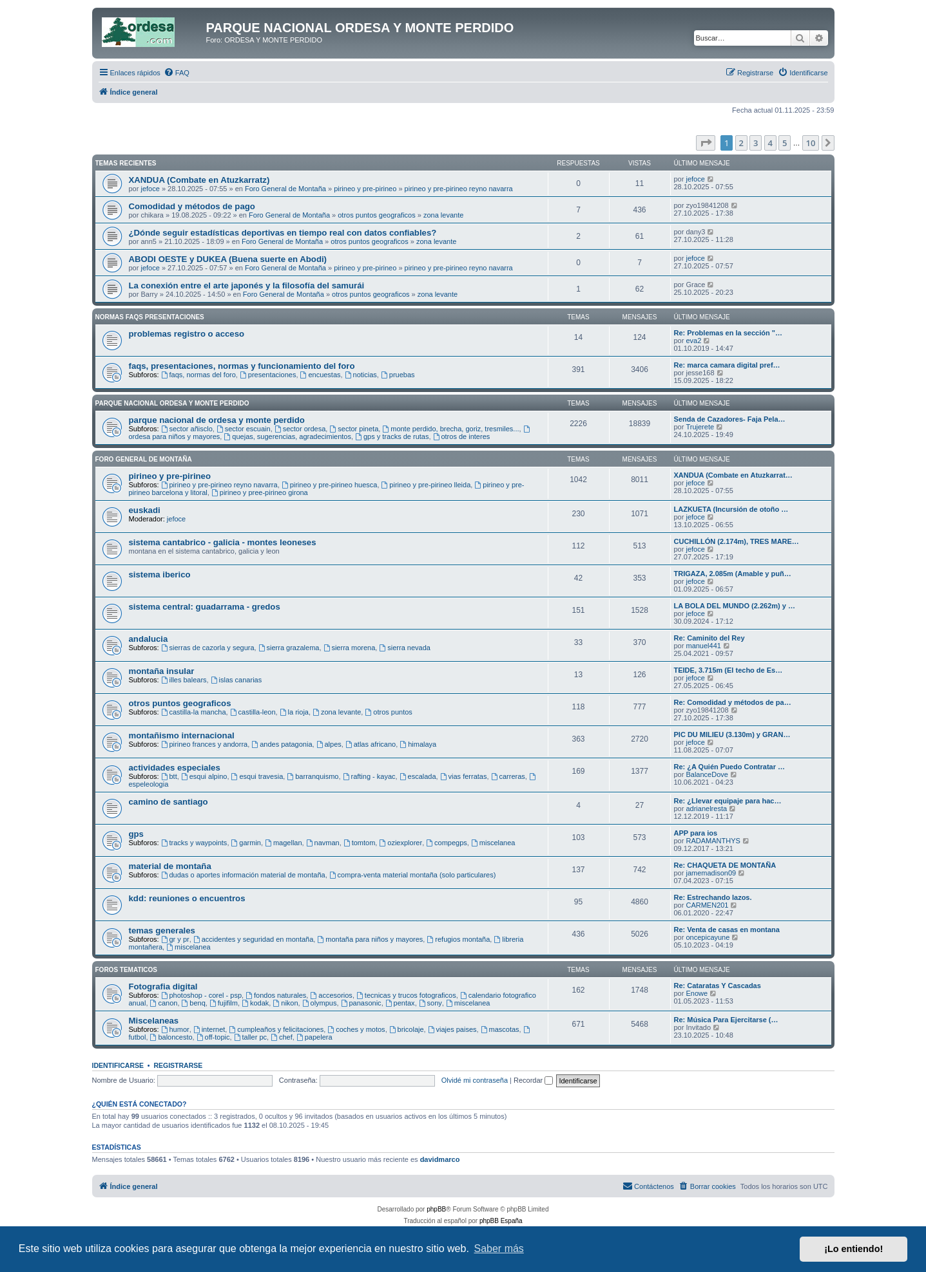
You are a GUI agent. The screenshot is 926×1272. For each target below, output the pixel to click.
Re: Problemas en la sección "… (728, 333)
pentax (400, 1003)
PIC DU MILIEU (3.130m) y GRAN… (732, 734)
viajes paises (452, 1029)
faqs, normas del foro (198, 375)
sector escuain (244, 429)
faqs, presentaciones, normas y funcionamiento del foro (242, 366)
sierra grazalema (289, 647)
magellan (283, 842)
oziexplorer (400, 842)
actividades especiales (174, 767)
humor (175, 1029)
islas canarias (236, 680)
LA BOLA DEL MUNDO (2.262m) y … (734, 606)
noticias (361, 375)
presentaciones (268, 375)
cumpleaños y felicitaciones (276, 1029)
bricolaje (406, 1029)
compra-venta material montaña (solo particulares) (412, 875)
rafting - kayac (369, 776)
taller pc (250, 1037)
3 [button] (755, 143)
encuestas (320, 375)
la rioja (294, 712)
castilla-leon (253, 712)
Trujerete (700, 427)
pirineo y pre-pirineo (365, 188)
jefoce (149, 188)
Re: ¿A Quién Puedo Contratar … (730, 767)
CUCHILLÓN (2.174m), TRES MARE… (736, 541)
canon (164, 1003)
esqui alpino (204, 776)
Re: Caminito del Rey (709, 638)
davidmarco (440, 1159)
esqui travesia (257, 776)
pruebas (398, 375)
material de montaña (170, 866)
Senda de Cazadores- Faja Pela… (730, 419)
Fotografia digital (163, 986)
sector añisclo (187, 429)
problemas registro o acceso (187, 334)
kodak (255, 1003)
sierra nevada (404, 647)
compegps (446, 842)
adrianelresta (706, 808)
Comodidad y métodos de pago (192, 206)
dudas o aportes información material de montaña (243, 875)
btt (169, 776)
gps (136, 834)
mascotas (500, 1029)
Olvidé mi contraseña (474, 1080)
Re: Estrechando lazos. (713, 897)
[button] (705, 143)
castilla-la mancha (193, 712)
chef (282, 1037)
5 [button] (784, 143)
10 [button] (811, 143)
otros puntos (388, 712)
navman (323, 842)
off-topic (213, 1037)
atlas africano (370, 744)
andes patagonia (281, 744)
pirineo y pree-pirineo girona (259, 492)
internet (209, 1029)
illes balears (184, 680)
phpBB (436, 1209)
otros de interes (461, 436)
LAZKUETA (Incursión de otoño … (731, 509)
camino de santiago (168, 802)
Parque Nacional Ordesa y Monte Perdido (172, 403)
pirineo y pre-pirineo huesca (330, 485)
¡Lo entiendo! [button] (853, 1249)
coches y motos (356, 1029)
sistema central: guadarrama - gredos (204, 607)
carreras (508, 776)
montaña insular (162, 671)
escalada (418, 776)
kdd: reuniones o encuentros (187, 898)
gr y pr (175, 939)
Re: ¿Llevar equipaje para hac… (728, 801)
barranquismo (312, 776)
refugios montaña (458, 939)
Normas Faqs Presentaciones (149, 317)
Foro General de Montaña (285, 188)
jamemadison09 (711, 873)
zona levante (443, 215)
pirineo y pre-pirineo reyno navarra (459, 188)
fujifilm (223, 1003)
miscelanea (493, 842)
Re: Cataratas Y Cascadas (717, 985)
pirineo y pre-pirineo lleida (426, 485)
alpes (329, 744)
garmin (246, 842)
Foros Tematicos (126, 969)
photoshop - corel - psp (201, 995)
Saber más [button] (499, 1248)
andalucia (148, 639)
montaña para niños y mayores (370, 939)
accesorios (331, 995)
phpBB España (501, 1220)
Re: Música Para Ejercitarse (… (726, 1020)
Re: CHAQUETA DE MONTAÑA (725, 865)
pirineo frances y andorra (204, 744)
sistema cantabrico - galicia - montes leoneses (222, 542)
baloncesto (171, 1037)
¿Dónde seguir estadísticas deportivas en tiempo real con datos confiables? (283, 233)
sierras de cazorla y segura (208, 647)
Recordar (533, 1080)
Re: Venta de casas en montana (727, 929)
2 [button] (741, 143)
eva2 (693, 340)
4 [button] (770, 143)
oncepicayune (707, 937)
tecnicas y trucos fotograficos (406, 995)
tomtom (359, 842)
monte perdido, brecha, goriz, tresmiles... (450, 429)
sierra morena (349, 647)
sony (430, 1003)
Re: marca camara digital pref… (727, 365)
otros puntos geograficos (376, 215)
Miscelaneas (154, 1020)
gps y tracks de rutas (392, 436)
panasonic (361, 1003)
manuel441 (703, 646)
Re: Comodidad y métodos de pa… (732, 702)
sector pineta (353, 429)
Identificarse (118, 1065)
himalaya (418, 744)
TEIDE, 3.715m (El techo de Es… (728, 670)
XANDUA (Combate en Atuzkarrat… (733, 475)
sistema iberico (160, 574)
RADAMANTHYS (713, 841)
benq (194, 1003)
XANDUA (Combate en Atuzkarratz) (199, 180)
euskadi (144, 510)
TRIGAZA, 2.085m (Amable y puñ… (732, 573)
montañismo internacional (182, 735)
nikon (285, 1003)
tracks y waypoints (194, 842)
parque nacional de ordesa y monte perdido (217, 420)
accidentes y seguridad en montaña (253, 939)
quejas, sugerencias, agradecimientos (287, 436)
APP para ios (696, 833)
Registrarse (177, 1065)
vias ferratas (463, 776)
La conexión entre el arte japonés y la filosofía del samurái (247, 285)
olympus (319, 1003)
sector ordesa (300, 429)
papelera (314, 1037)
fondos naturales (276, 995)
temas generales (162, 930)
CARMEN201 (707, 905)
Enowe (697, 993)
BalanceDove (707, 774)
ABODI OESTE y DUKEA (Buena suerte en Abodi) (228, 259)
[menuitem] (176, 72)
